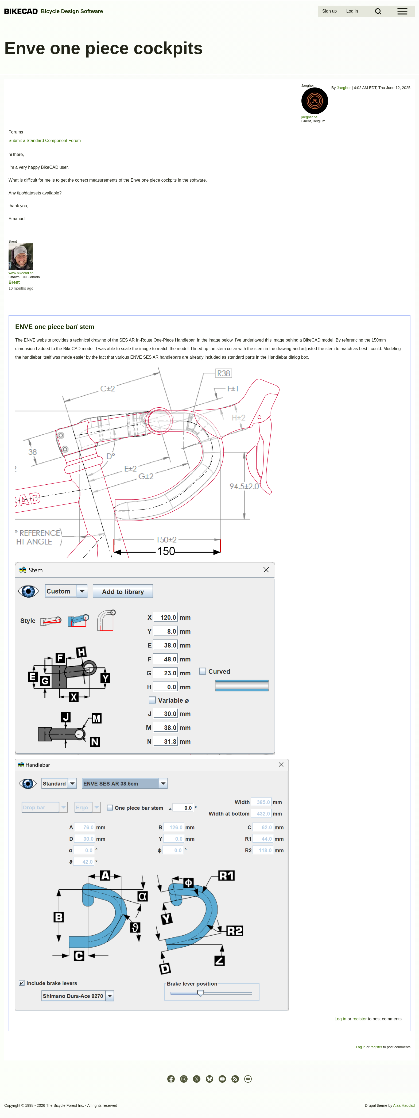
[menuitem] (330, 11)
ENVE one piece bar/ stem (54, 326)
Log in (340, 1019)
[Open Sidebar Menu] (402, 11)
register (359, 1019)
